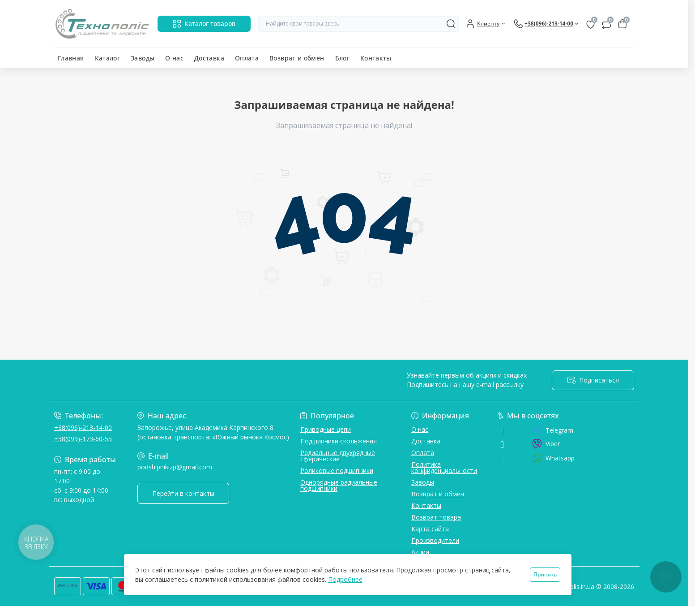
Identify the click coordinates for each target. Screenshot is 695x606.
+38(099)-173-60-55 (83, 438)
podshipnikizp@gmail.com (174, 467)
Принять (545, 574)
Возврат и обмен (296, 58)
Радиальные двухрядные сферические (337, 455)
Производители (435, 540)
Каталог (107, 58)
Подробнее (345, 579)
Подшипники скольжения (338, 441)
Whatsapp (553, 458)
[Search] (451, 23)
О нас (174, 58)
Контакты (376, 58)
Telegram (552, 430)
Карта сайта (430, 528)
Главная (71, 58)
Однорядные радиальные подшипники (338, 485)
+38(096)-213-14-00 (83, 427)
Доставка (209, 58)
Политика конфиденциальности (444, 467)
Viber (546, 444)
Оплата (247, 58)
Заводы (142, 58)
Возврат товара (436, 517)
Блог (342, 58)
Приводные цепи (325, 429)
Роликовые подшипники (336, 470)
